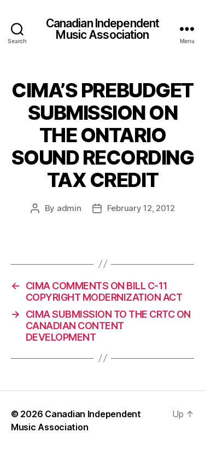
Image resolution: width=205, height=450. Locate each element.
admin (69, 208)
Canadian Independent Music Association (103, 28)
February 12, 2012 (141, 208)
